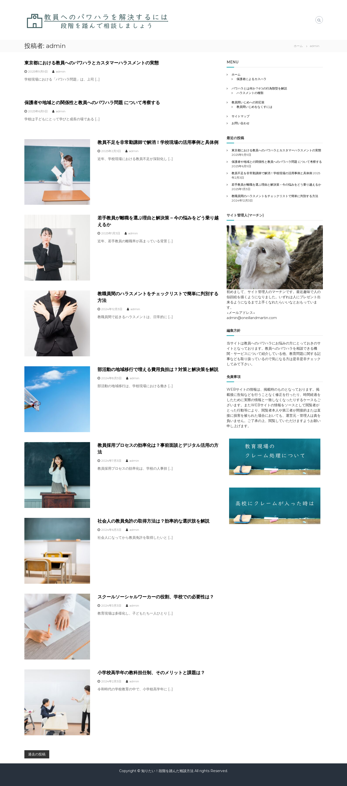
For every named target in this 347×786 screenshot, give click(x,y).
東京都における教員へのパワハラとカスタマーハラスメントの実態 (91, 63)
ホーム (236, 74)
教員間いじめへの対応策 (248, 102)
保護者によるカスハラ (251, 79)
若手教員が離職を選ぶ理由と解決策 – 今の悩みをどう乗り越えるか (276, 184)
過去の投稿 (37, 754)
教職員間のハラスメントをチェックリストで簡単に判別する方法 (275, 196)
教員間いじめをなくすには (254, 107)
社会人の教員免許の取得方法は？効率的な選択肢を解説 (153, 521)
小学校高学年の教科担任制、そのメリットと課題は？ (151, 672)
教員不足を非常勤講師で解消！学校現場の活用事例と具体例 (158, 142)
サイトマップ (240, 116)
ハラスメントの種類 (250, 93)
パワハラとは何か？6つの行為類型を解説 (259, 88)
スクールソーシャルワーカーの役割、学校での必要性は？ (156, 597)
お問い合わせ (240, 123)
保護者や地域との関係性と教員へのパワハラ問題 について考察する (92, 102)
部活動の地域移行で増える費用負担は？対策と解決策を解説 (158, 369)
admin (60, 71)
